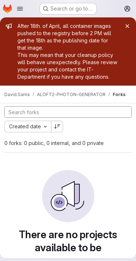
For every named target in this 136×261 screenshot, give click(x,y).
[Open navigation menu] (20, 8)
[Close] (127, 26)
